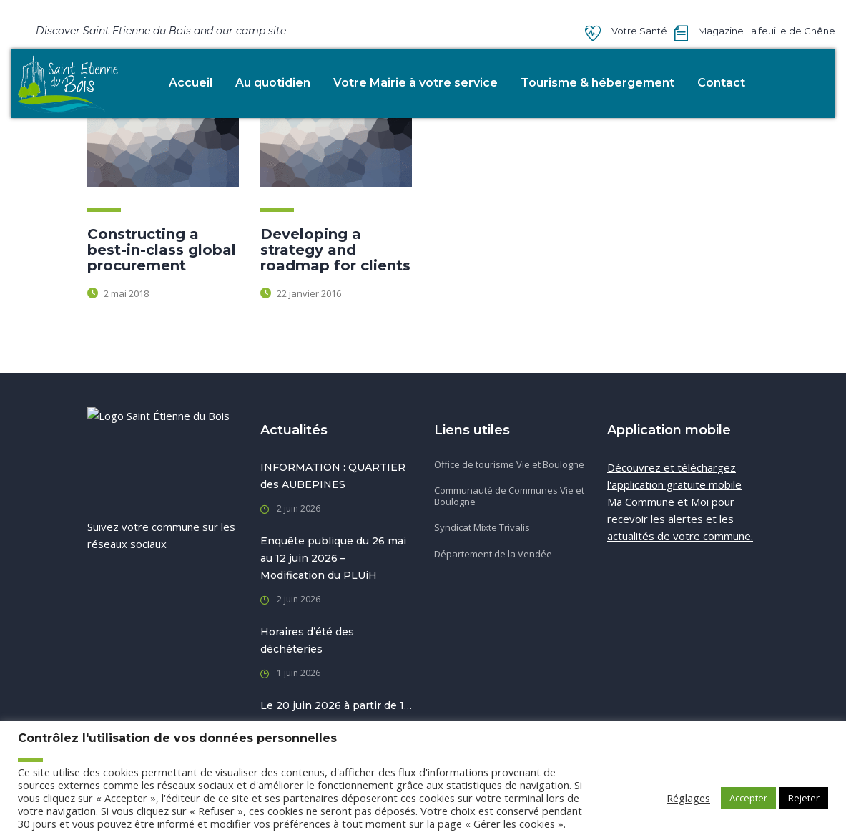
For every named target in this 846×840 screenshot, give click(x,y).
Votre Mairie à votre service (415, 82)
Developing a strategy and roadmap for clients (335, 249)
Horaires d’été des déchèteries (307, 640)
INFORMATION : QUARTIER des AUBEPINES (332, 476)
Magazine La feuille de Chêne (766, 30)
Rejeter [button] (804, 797)
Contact (721, 82)
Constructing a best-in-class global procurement (161, 249)
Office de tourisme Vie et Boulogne (509, 464)
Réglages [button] (688, 797)
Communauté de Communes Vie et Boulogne (509, 496)
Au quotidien (272, 82)
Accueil (190, 82)
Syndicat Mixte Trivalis (482, 527)
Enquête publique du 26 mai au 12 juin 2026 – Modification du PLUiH (333, 558)
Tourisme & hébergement (597, 82)
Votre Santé (639, 30)
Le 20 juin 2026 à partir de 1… (336, 705)
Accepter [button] (748, 797)
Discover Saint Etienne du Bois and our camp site (161, 30)
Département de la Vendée (493, 554)
